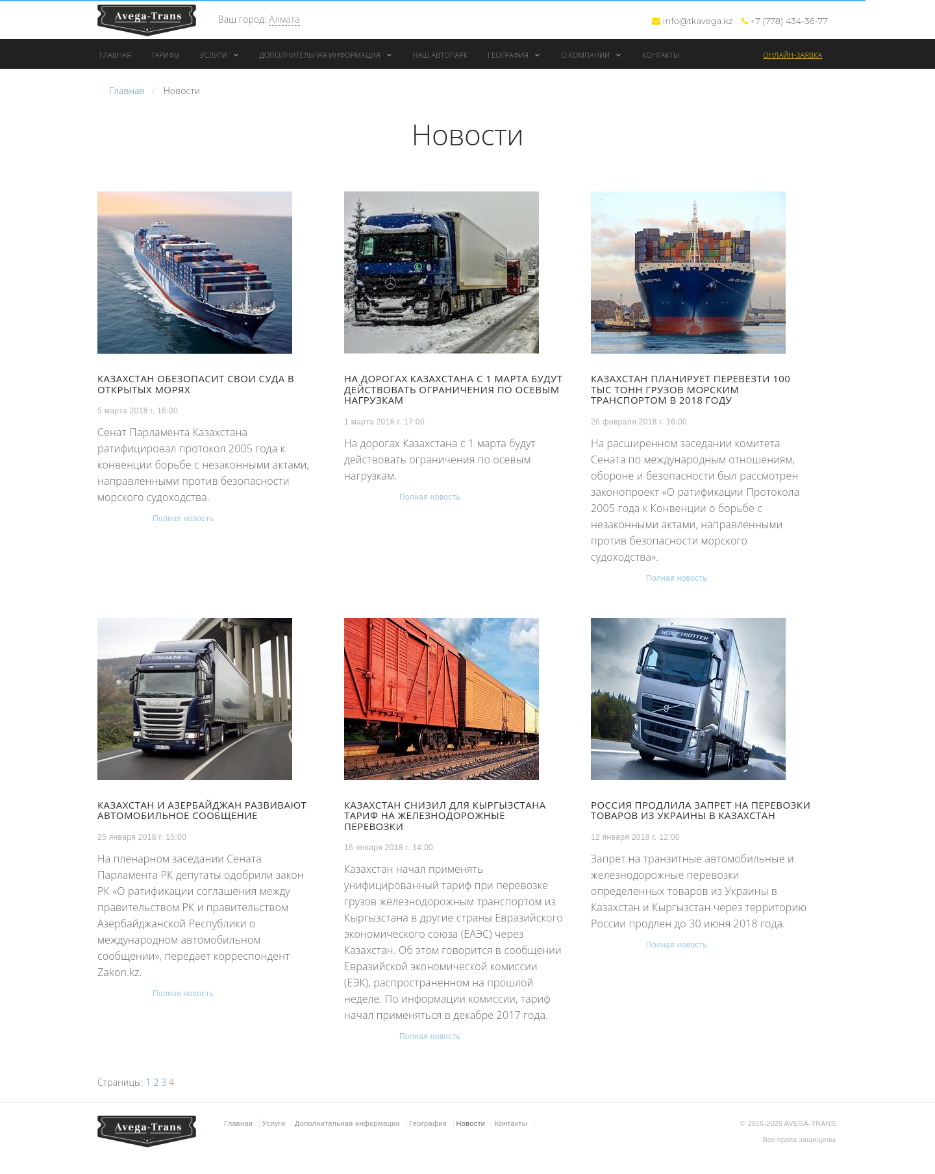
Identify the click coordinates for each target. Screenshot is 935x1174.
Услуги (220, 55)
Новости (470, 1123)
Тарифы (165, 55)
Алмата (284, 19)
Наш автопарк (440, 55)
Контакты (660, 55)
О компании (591, 55)
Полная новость (183, 518)
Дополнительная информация (325, 55)
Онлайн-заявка (792, 55)
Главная (115, 55)
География (514, 55)
